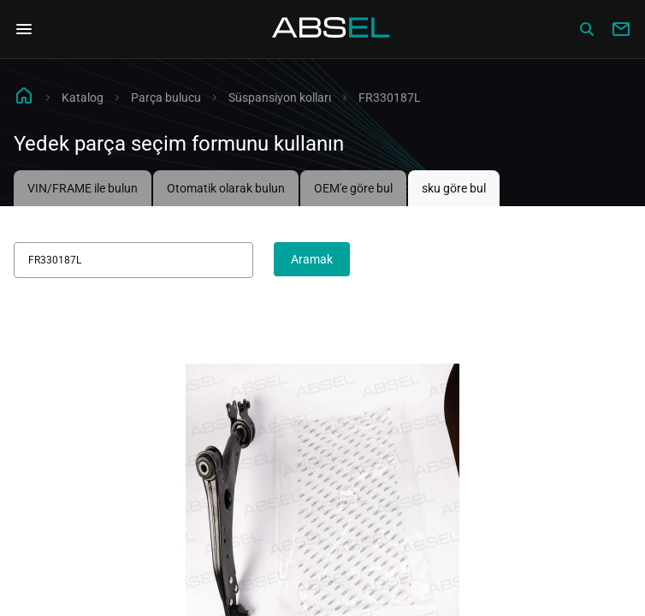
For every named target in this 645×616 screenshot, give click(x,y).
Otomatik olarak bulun (226, 188)
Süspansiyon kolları (279, 97)
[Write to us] (621, 29)
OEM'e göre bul (353, 188)
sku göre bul (454, 188)
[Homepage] (331, 29)
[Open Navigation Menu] (24, 29)
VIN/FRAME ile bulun (82, 188)
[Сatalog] (587, 29)
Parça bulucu (166, 97)
